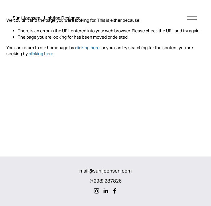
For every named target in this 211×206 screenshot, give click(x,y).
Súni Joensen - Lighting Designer (46, 18)
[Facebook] (115, 191)
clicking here (87, 47)
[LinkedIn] (106, 191)
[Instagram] (96, 191)
